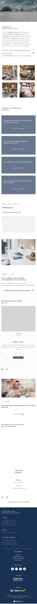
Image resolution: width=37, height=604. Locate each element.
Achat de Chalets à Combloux (8, 523)
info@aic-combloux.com (18, 556)
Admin (25, 596)
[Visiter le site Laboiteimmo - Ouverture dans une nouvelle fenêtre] (18, 600)
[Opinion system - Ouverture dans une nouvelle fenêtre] (18, 579)
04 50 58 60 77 (18, 555)
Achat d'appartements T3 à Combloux (10, 543)
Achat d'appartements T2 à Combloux (10, 544)
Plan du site (8, 596)
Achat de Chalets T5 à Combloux (9, 541)
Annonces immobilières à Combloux (9, 532)
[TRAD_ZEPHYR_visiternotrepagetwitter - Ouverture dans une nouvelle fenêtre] (16, 569)
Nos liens (29, 596)
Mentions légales (20, 596)
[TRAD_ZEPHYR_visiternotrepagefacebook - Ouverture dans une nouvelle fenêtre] (12, 569)
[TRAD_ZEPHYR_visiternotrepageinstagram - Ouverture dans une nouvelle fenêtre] (20, 569)
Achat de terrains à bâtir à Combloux (9, 525)
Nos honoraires (13, 596)
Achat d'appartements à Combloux (9, 522)
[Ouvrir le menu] (34, 2)
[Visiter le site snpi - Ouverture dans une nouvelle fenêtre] (11, 590)
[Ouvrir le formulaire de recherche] (30, 2)
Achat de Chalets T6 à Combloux (9, 540)
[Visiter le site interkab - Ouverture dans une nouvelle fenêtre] (20, 590)
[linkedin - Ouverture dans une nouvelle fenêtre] (24, 569)
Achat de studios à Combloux (8, 520)
